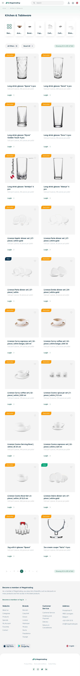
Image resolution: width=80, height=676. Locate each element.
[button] (72, 28)
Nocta (24, 630)
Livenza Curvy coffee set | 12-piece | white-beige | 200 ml (56, 342)
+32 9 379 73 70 (67, 620)
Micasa (25, 627)
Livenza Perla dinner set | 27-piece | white (20, 291)
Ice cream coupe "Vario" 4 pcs (57, 547)
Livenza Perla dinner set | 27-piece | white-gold (56, 239)
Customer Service (48, 613)
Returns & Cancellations (47, 626)
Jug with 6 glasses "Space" (19, 547)
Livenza (25, 620)
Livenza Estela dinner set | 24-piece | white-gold (57, 291)
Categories (6, 613)
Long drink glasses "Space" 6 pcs (22, 86)
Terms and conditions (40, 664)
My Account (6, 623)
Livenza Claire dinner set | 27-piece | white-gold (56, 497)
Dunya (24, 617)
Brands (25, 606)
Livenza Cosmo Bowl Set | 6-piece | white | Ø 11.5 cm (20, 497)
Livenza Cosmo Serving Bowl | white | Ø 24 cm (20, 445)
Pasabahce (26, 633)
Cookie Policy (52, 664)
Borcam (25, 610)
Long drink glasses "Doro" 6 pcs (57, 135)
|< (6, 571)
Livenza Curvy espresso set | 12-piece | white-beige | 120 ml (21, 342)
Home (4, 8)
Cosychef (25, 613)
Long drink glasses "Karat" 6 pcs (58, 86)
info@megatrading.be (70, 624)
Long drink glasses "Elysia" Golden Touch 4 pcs (19, 136)
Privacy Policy (28, 664)
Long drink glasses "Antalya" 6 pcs (21, 188)
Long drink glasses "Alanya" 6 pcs (56, 188)
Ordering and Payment (47, 617)
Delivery (45, 622)
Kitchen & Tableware (16, 8)
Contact (5, 630)
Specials (5, 620)
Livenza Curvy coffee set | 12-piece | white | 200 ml (20, 394)
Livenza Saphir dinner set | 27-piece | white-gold (21, 239)
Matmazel (25, 623)
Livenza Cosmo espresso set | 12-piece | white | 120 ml (58, 445)
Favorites (5, 627)
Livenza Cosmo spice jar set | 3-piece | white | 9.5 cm (57, 394)
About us (5, 610)
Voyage (25, 637)
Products (5, 617)
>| (36, 571)
